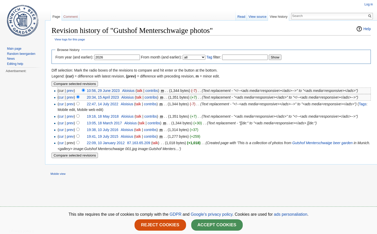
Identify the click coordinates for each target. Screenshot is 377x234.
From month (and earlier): (161, 57)
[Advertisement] (22, 151)
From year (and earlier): (74, 57)
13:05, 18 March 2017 (104, 123)
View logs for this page (70, 39)
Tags (362, 104)
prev (70, 91)
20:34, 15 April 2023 (103, 97)
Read (241, 17)
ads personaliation (290, 214)
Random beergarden (21, 54)
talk (140, 91)
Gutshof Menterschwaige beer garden (322, 143)
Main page (14, 48)
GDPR (176, 214)
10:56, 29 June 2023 (103, 91)
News (11, 58)
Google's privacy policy (211, 214)
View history (279, 17)
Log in (368, 4)
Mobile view (58, 173)
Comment (70, 17)
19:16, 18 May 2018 (103, 116)
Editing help (15, 64)
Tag (209, 57)
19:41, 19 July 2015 (102, 136)
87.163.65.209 (138, 143)
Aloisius (128, 91)
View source (257, 17)
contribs (151, 91)
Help (367, 29)
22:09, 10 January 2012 (106, 143)
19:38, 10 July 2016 (102, 130)
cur (61, 97)
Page (56, 17)
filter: (213, 57)
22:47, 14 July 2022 (102, 104)
